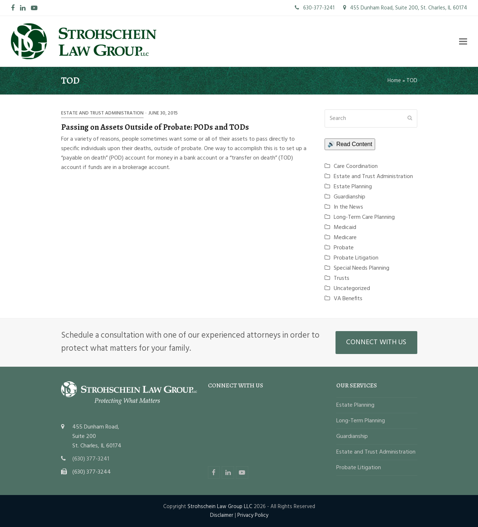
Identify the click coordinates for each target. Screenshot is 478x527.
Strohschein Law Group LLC (220, 506)
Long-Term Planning (360, 421)
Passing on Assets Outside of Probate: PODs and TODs (155, 127)
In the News (348, 207)
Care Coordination (356, 166)
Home (394, 80)
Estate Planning (353, 187)
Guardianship (349, 197)
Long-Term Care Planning (364, 217)
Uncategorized (352, 288)
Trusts (341, 278)
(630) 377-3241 (90, 459)
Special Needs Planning (361, 268)
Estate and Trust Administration (102, 113)
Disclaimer (221, 515)
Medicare (345, 237)
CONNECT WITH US (376, 342)
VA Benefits (348, 298)
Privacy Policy (252, 515)
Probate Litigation (356, 258)
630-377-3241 (314, 8)
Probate (344, 248)
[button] (463, 41)
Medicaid (345, 227)
